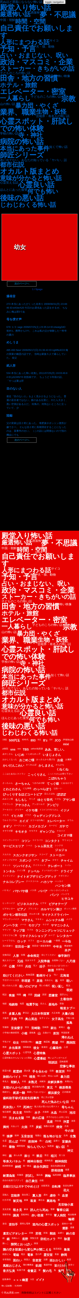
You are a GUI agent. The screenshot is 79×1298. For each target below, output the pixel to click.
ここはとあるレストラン (13, 774)
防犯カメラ (48, 1239)
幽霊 (39, 1042)
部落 (45, 1233)
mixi (66, 744)
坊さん (43, 1003)
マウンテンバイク (10, 919)
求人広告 (63, 1112)
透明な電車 (25, 1223)
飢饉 (39, 1265)
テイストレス (39, 865)
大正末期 (55, 1013)
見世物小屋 (65, 1204)
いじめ (19, 754)
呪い (69, 980)
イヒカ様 (17, 815)
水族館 (46, 1112)
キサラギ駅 (7, 831)
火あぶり (15, 1126)
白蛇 (48, 1141)
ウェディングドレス (47, 815)
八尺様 (70, 961)
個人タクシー (8, 960)
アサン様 (69, 799)
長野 (25, 1239)
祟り (27, 1155)
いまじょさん (52, 754)
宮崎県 (45, 1027)
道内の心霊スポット (46, 1224)
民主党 (17, 1112)
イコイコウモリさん (49, 809)
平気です (6, 1042)
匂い (56, 975)
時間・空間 (30, 22)
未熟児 (32, 1082)
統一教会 (27, 1166)
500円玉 (14, 740)
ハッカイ (59, 881)
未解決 (42, 1081)
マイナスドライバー (55, 914)
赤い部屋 (37, 1215)
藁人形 (36, 1195)
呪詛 (4, 994)
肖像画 (20, 1175)
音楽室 (36, 1260)
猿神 (17, 1135)
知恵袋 (50, 1146)
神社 (4, 1155)
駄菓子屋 (21, 1270)
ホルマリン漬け (51, 909)
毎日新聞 (6, 1112)
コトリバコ (37, 840)
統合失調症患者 (58, 1166)
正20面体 (66, 1092)
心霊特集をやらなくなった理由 (17, 1058)
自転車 (56, 1186)
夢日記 (26, 1013)
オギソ (7, 826)
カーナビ (53, 825)
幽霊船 (47, 1042)
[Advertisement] (39, 485)
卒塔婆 (25, 980)
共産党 (20, 965)
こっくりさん (37, 774)
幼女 (16, 1042)
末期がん (69, 1081)
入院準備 (44, 961)
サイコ (54, 40)
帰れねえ (68, 1037)
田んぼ (13, 1141)
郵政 (53, 1233)
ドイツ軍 (21, 870)
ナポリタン (63, 876)
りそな (58, 799)
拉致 (52, 1070)
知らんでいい (36, 1146)
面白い (17, 1260)
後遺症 (44, 1047)
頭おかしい (57, 1260)
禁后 (39, 1155)
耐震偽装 (9, 1175)
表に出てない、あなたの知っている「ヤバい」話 (33, 160)
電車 (30, 1254)
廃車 (4, 1047)
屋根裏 (32, 1033)
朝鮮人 (15, 1082)
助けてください (13, 975)
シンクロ (59, 845)
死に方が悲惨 (47, 1097)
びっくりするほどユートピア (22, 794)
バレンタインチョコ (59, 890)
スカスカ (6, 854)
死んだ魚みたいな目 (55, 1101)
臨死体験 (57, 1175)
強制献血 (27, 1047)
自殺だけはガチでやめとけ (21, 1186)
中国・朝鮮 (7, 20)
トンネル (9, 871)
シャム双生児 (43, 846)
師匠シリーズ (22, 155)
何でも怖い (42, 191)
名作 (62, 980)
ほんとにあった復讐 (13, 189)
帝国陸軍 (65, 1033)
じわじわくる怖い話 (28, 205)
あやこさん (7, 754)
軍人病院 (60, 1215)
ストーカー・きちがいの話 (37, 69)
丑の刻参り (7, 946)
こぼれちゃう (57, 778)
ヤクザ (46, 924)
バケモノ (6, 890)
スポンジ (25, 860)
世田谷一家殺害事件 (41, 946)
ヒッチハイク (8, 903)
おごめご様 (26, 760)
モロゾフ (34, 925)
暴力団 (65, 1076)
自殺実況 (45, 1185)
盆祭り (57, 1141)
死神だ (27, 1107)
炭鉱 (39, 1127)
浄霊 (66, 1121)
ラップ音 (19, 930)
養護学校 (48, 1265)
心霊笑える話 (9, 182)
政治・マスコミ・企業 (36, 62)
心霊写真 (27, 1052)
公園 (12, 966)
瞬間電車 (21, 1146)
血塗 (65, 1195)
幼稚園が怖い (27, 1042)
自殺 (42, 1180)
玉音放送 (27, 1136)
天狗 (14, 1019)
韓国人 (27, 1259)
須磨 (45, 1259)
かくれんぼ (31, 765)
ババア (42, 891)
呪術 (69, 990)
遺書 (72, 1227)
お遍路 (68, 759)
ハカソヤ (47, 881)
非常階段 (6, 1259)
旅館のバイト (12, 1076)
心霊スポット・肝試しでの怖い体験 (36, 125)
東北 (50, 1087)
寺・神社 (30, 135)
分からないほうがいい (57, 965)
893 (33, 740)
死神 (19, 1106)
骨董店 (31, 1271)
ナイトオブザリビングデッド (37, 876)
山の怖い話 (7, 104)
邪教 (31, 1233)
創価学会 (60, 969)
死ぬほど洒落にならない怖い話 (21, 1)
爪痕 (66, 1126)
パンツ (54, 894)
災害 (31, 1126)
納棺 (18, 1166)
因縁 (37, 995)
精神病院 (61, 1161)
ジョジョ (61, 850)
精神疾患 (48, 1160)
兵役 (28, 966)
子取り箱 (70, 1018)
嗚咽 (19, 994)
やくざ (32, 799)
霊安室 (48, 1254)
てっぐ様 (53, 783)
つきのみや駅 (38, 783)
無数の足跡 (49, 1126)
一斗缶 (66, 941)
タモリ (55, 860)
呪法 (68, 985)
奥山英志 (31, 1019)
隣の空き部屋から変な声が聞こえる (27, 1249)
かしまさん (46, 765)
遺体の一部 (67, 1223)
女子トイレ (44, 1018)
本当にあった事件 (24, 148)
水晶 (54, 1112)
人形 (16, 955)
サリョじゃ (67, 840)
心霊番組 (40, 1058)
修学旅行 (64, 955)
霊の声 (38, 1254)
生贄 (73, 1136)
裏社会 (41, 1200)
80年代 (25, 739)
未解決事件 (55, 1082)
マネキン (39, 919)
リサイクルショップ (33, 935)
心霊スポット (12, 1053)
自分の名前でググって (12, 1180)
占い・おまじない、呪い (34, 55)
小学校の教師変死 (10, 1033)
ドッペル (33, 871)
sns (12, 749)
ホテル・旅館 (18, 85)
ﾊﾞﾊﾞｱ (40, 1280)
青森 (57, 1254)
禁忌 (46, 1155)
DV (51, 739)
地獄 (4, 1003)
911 (39, 739)
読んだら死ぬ (39, 1210)
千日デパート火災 (10, 980)
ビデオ (43, 903)
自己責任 (31, 1181)
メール (23, 924)
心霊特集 (39, 1053)
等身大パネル (12, 1161)
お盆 (60, 760)
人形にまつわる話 (25, 42)
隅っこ (5, 1243)
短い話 (60, 1146)
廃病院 (70, 1042)
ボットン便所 (70, 908)
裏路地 (51, 1200)
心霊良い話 (36, 184)
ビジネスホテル (27, 904)
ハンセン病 (62, 885)
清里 (73, 1121)
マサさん (27, 920)
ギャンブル (47, 831)
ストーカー (57, 855)
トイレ (68, 865)
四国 (30, 994)
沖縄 (28, 1117)
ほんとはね (49, 793)
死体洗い (9, 1107)
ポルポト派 (34, 914)
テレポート (55, 866)
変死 (4, 1013)
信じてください (48, 955)
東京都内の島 (38, 1087)
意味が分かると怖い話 (31, 178)
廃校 (62, 1042)
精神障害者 (7, 1166)
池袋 (4, 1117)
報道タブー (67, 1008)
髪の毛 (47, 1271)
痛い (41, 1141)
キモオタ (21, 831)
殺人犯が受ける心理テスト (46, 1106)
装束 (33, 1200)
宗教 (68, 98)
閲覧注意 (34, 1238)
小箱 (24, 1033)
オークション (20, 825)
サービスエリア (13, 846)
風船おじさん (12, 1265)
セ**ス (36, 860)
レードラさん (8, 940)
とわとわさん (12, 789)
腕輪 (48, 1175)
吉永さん (49, 980)
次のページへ (21, 283)
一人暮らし (15, 98)
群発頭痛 (57, 1170)
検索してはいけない (36, 1092)
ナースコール (32, 881)
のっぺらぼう (42, 789)
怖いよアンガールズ (57, 1058)
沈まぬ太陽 (16, 1118)
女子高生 (58, 1019)
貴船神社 (25, 1214)
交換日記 (6, 955)
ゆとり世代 (45, 799)
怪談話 (52, 1062)
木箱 (24, 1081)
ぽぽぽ (61, 794)
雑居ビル (6, 1254)
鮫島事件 (6, 1279)
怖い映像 (64, 76)
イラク (28, 815)
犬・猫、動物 (45, 46)
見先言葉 (6, 1209)
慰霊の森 (6, 1070)
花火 (66, 1190)
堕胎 (62, 1003)
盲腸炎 (66, 1141)
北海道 (64, 975)
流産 (50, 1121)
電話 (23, 1254)
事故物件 (68, 946)
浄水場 (58, 1121)
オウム (70, 820)
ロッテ (21, 941)
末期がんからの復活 (16, 1087)
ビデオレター (8, 908)
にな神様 (27, 788)
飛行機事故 (28, 1265)
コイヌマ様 (64, 835)
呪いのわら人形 (9, 985)
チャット (6, 865)
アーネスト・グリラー (12, 809)
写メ (35, 965)
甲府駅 (23, 1141)
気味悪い (28, 1112)
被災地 (17, 1200)
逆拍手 (13, 1224)
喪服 (12, 995)
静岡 (64, 1254)
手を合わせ (39, 1071)
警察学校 (6, 1214)
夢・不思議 (58, 14)
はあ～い (58, 788)
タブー (45, 860)
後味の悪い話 (22, 198)
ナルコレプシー (13, 881)
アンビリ (53, 805)
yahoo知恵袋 (37, 748)
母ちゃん (68, 1107)
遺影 (65, 1228)
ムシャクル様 (55, 920)
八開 (4, 965)
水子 (37, 1112)
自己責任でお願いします (36, 32)
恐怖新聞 (63, 1061)
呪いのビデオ (28, 986)
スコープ (43, 854)
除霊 (67, 1239)
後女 (36, 1047)
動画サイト (44, 975)
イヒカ (5, 815)
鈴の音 (70, 1233)
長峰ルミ (16, 1238)
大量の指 (68, 1013)
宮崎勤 (35, 1028)
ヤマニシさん (60, 925)
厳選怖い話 (15, 14)
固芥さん (64, 994)
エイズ (23, 821)
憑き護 (27, 1070)
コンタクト (52, 840)
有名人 (5, 1081)
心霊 (66, 1047)
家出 (54, 1028)
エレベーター (56, 821)
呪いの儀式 (44, 985)
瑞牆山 (38, 1135)
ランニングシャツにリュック (55, 930)
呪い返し (58, 986)
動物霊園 (30, 975)
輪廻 (71, 1219)
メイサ (69, 919)
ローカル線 (44, 941)
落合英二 (26, 1195)
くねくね (62, 769)
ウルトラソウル (9, 820)
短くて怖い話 (58, 146)
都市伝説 (12, 165)
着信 (4, 1146)
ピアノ (21, 909)
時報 (25, 1076)
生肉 (66, 1135)
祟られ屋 (18, 1155)
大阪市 (5, 1018)
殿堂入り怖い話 (25, 7)
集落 (67, 1249)
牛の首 (69, 1130)
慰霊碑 (17, 1071)
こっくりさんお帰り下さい (60, 774)
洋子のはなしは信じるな (57, 1117)
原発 (39, 980)
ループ (51, 935)
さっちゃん (7, 783)
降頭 (60, 1238)
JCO (58, 740)
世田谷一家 (22, 946)
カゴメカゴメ (37, 826)
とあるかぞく (67, 783)
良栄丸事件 (68, 1185)
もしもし (21, 799)
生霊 (4, 1141)
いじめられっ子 (33, 754)
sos (19, 748)
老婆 (67, 1169)
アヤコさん (22, 805)
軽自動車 (72, 1214)
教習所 (60, 1071)
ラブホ (30, 930)
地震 (22, 1003)
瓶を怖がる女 (52, 1136)
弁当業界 (15, 1047)
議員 (16, 1215)
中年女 (57, 946)
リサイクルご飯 (9, 935)
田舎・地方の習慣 (29, 78)
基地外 (53, 1004)
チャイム (67, 860)
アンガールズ (38, 804)
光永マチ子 (30, 960)
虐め (45, 1195)
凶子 (42, 966)
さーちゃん (22, 783)
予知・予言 (18, 48)
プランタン (33, 908)
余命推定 (33, 955)
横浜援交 (54, 1092)
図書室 (53, 995)
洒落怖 (35, 12)
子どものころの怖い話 (15, 73)
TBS (26, 749)
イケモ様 (31, 810)
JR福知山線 (68, 739)
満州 (6, 1127)
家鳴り (62, 1027)
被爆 (26, 1200)
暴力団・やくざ (36, 106)
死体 (73, 1101)
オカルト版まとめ (29, 171)
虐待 (53, 1195)
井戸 (68, 950)
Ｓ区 (32, 1279)
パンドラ (65, 894)
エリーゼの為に (37, 820)
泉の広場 (38, 1118)
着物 (12, 1146)
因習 (44, 994)
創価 (51, 970)
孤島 (69, 1022)
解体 (26, 1209)
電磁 (16, 1254)
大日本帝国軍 (40, 1013)
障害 (36, 1243)
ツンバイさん (22, 866)
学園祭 (5, 1027)
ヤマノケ (6, 930)
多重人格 (15, 1013)
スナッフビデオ (9, 860)
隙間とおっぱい (21, 1244)
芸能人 (5, 1195)
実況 (27, 1027)
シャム (29, 845)
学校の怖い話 (9, 133)
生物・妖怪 (51, 112)
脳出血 (39, 1175)
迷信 (4, 1223)
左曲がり (47, 1033)
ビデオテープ (58, 904)
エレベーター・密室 (33, 91)
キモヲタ (33, 831)
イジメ (65, 810)
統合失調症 (41, 1166)
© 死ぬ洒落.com (10, 1292)
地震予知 (32, 1004)
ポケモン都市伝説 (15, 914)
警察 (53, 1209)
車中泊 (49, 1214)
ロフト (31, 940)
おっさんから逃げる (45, 759)
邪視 (38, 1233)
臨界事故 (69, 1175)
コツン (25, 840)
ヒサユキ (67, 898)
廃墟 (55, 1042)
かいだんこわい (13, 765)
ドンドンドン (8, 876)
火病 (24, 1127)
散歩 (69, 1070)
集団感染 (57, 1249)
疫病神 (32, 1141)
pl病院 (5, 748)
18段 (4, 739)
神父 (70, 1150)
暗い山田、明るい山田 (47, 1076)
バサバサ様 (20, 891)
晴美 (32, 1076)
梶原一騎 (19, 1092)
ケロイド (61, 831)
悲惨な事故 (67, 1066)
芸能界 (15, 1195)
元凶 (20, 961)
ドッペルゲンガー (50, 870)
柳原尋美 (65, 1087)
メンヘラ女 (10, 925)
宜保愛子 (17, 1028)
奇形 (21, 1018)
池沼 (72, 1112)
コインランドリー (10, 840)
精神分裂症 (34, 1161)
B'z (45, 740)
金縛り (61, 1233)
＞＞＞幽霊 (20, 1280)
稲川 (54, 1155)
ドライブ (66, 871)
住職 (23, 955)
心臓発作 (56, 1047)
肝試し (29, 1175)
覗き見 (17, 1210)
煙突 (59, 1127)
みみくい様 (7, 799)
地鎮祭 (13, 1004)
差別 (56, 1033)
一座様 (57, 940)
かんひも (60, 765)
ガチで (63, 826)
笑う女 (62, 1155)
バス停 (33, 890)
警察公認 (63, 1210)
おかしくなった (9, 759)
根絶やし (6, 1092)
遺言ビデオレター (15, 1233)
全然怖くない (58, 960)
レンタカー (64, 935)
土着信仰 (66, 999)
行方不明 (6, 1200)
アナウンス (7, 804)
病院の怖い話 (22, 141)
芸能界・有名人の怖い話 (53, 116)
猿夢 (10, 1136)
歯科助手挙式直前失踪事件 (21, 1098)
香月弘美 (9, 1271)
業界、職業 (18, 112)
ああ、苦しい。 (55, 749)
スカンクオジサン (25, 855)
